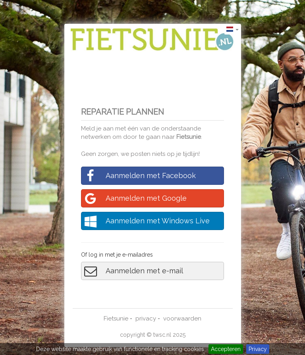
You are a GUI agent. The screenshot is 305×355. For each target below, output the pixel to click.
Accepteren (226, 349)
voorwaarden (182, 318)
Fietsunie (188, 136)
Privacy (258, 349)
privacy (145, 318)
